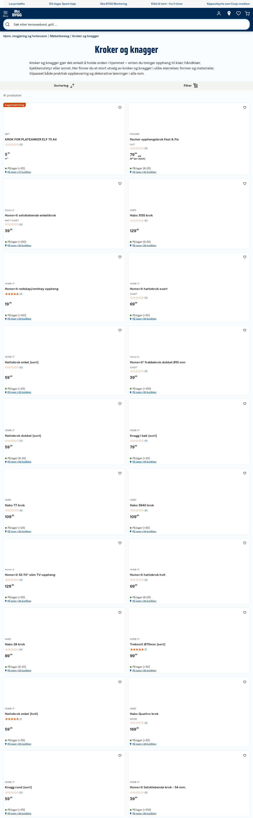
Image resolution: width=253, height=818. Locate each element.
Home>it (198, 150)
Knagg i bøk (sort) (86, 444)
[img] (98, 164)
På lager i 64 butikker (150, 285)
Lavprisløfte (123, 732)
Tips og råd (150, 764)
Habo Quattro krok (207, 628)
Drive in (121, 755)
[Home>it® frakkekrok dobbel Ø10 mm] (158, 341)
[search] (47, 13)
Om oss (86, 732)
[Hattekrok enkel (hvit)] (158, 621)
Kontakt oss (23, 742)
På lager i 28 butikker (209, 661)
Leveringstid (24, 767)
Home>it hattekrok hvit (151, 534)
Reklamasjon (24, 752)
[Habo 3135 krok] (98, 245)
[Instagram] (116, 804)
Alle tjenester (57, 760)
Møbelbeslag (62, 23)
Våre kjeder (89, 747)
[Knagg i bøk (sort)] (98, 435)
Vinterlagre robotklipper (57, 749)
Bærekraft (88, 772)
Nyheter (87, 737)
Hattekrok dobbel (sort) (211, 347)
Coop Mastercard (123, 762)
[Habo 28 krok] (218, 527)
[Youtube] (125, 804)
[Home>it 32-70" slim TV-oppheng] (98, 527)
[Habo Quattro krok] (218, 621)
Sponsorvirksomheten (96, 792)
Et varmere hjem (153, 759)
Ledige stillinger (92, 767)
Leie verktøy (57, 742)
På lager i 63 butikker (209, 285)
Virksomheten (91, 787)
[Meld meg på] (240, 740)
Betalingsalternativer (29, 772)
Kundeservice (24, 732)
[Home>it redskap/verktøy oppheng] (158, 245)
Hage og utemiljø (185, 738)
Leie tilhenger (58, 737)
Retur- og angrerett (28, 747)
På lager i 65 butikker (209, 191)
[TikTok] (134, 804)
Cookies (87, 762)
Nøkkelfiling (57, 755)
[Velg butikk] (221, 13)
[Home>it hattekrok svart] (218, 245)
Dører (183, 768)
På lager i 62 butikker (149, 191)
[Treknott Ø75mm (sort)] (98, 621)
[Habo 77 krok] (158, 435)
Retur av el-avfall (123, 749)
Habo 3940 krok (205, 444)
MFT (75, 150)
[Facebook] (107, 804)
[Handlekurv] (241, 13)
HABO (76, 248)
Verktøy (185, 763)
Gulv (182, 745)
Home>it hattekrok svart (212, 252)
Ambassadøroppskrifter (158, 774)
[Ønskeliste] (231, 13)
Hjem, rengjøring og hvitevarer (28, 23)
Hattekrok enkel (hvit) (149, 628)
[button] (158, 679)
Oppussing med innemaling (153, 747)
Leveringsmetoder (240, 754)
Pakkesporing (24, 762)
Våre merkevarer (92, 742)
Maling (184, 758)
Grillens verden (152, 754)
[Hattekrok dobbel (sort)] (218, 341)
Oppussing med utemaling (153, 739)
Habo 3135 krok (84, 252)
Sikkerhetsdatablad (94, 777)
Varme (184, 793)
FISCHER (138, 150)
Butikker (21, 737)
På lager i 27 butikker (89, 191)
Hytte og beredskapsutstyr (154, 781)
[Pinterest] (143, 804)
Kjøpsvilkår (89, 752)
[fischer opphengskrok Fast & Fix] (158, 149)
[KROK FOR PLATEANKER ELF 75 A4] (98, 149)
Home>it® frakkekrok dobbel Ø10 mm (157, 349)
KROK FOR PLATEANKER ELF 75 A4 (96, 157)
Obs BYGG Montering (122, 784)
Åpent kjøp (123, 737)
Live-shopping (152, 769)
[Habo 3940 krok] (218, 435)
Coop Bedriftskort (124, 776)
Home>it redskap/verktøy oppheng (153, 255)
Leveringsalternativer (29, 777)
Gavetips (148, 787)
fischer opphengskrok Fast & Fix (157, 155)
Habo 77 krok (143, 444)
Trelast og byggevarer (187, 751)
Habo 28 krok (203, 534)
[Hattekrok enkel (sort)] (98, 341)
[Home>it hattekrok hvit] (158, 527)
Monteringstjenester (62, 732)
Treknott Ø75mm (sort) (91, 628)
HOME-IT (138, 248)
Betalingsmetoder (213, 754)
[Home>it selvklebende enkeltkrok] (218, 149)
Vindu (183, 773)
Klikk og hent (124, 769)
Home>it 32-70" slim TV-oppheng (91, 537)
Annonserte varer (154, 792)
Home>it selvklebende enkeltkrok (210, 157)
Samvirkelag (89, 782)
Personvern (89, 757)
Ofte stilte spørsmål (28, 757)
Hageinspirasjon (153, 732)
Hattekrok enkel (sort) (90, 347)
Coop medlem (125, 742)
